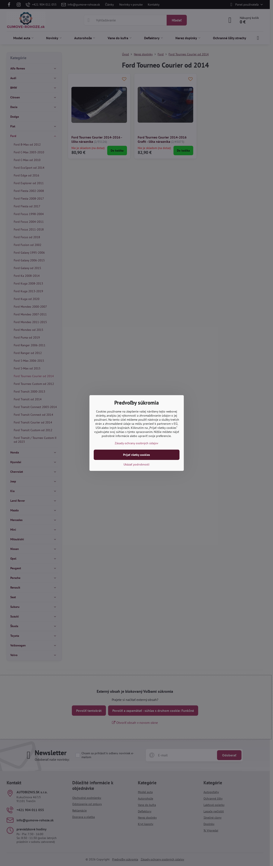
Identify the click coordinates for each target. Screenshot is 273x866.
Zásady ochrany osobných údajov (136, 443)
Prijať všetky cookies (136, 455)
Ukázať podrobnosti (136, 464)
